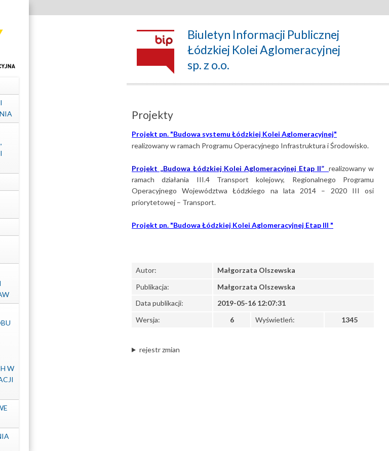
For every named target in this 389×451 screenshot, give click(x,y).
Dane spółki (58, 85)
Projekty (58, 226)
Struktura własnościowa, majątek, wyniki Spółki (58, 148)
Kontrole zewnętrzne (58, 249)
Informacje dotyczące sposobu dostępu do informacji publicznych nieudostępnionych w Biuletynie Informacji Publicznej (58, 351)
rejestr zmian (159, 349)
